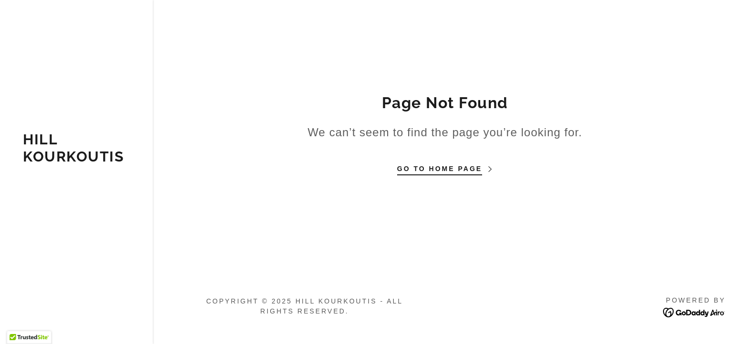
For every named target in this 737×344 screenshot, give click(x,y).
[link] (76, 158)
